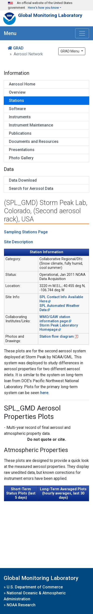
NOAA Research (21, 605)
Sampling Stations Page (26, 232)
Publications (20, 133)
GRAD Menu (70, 51)
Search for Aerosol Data (31, 188)
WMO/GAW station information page (54, 319)
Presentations (21, 149)
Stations (16, 100)
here (44, 392)
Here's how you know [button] (43, 7)
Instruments (20, 117)
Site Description (18, 242)
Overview (17, 92)
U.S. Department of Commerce (35, 587)
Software (17, 108)
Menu (10, 33)
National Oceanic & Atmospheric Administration (35, 596)
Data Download (23, 180)
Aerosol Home (22, 84)
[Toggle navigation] (82, 33)
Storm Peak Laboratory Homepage (58, 327)
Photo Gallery (21, 158)
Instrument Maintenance (31, 125)
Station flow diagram (56, 336)
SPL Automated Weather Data (59, 308)
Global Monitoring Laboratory (50, 15)
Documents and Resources (34, 141)
